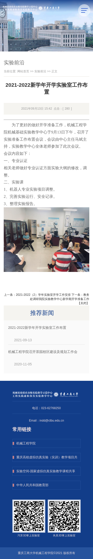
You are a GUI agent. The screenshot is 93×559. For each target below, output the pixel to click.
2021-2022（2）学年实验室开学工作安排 (43, 295)
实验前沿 (40, 71)
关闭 (83, 303)
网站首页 (23, 71)
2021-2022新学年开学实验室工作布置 (37, 328)
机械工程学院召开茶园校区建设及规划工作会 (42, 352)
